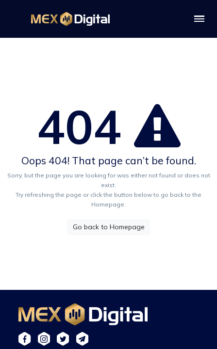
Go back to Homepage (109, 226)
